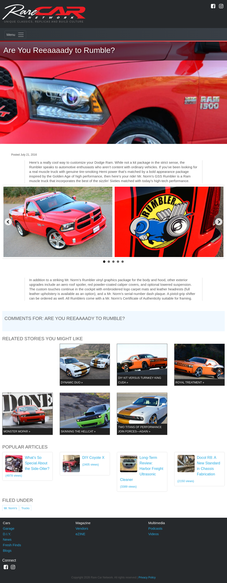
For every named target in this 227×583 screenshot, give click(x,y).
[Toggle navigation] (15, 34)
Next (218, 222)
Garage (8, 528)
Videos (153, 534)
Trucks (25, 508)
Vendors (82, 528)
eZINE (80, 534)
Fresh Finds (12, 545)
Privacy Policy (147, 577)
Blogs (7, 550)
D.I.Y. (7, 534)
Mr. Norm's (10, 508)
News (7, 539)
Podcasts (155, 528)
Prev (8, 222)
